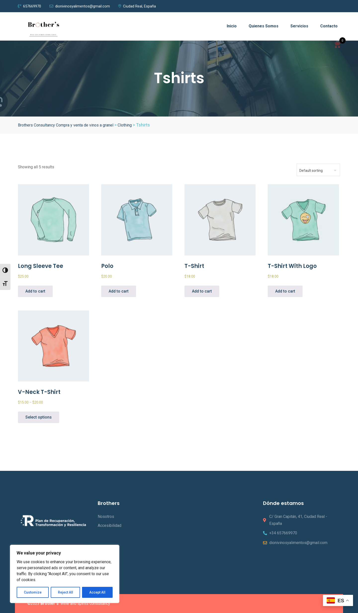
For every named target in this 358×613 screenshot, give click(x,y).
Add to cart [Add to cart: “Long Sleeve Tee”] (35, 291)
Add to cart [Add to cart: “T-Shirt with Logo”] (285, 291)
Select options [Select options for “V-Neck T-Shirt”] (38, 417)
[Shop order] (318, 170)
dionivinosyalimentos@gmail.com (79, 6)
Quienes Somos (263, 26)
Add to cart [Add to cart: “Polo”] (119, 291)
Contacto (329, 26)
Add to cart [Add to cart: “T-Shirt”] (202, 291)
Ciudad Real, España (137, 6)
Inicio (232, 26)
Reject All (65, 592)
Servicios (299, 26)
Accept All (97, 592)
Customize (33, 592)
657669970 (29, 6)
